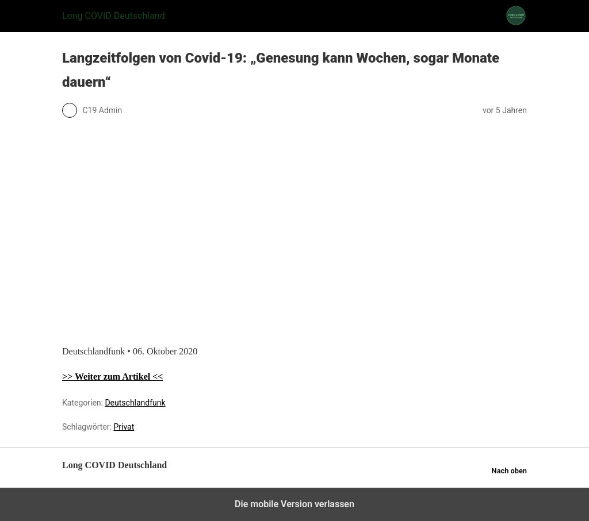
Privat (123, 426)
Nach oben (509, 470)
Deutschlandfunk (135, 402)
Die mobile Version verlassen (294, 504)
